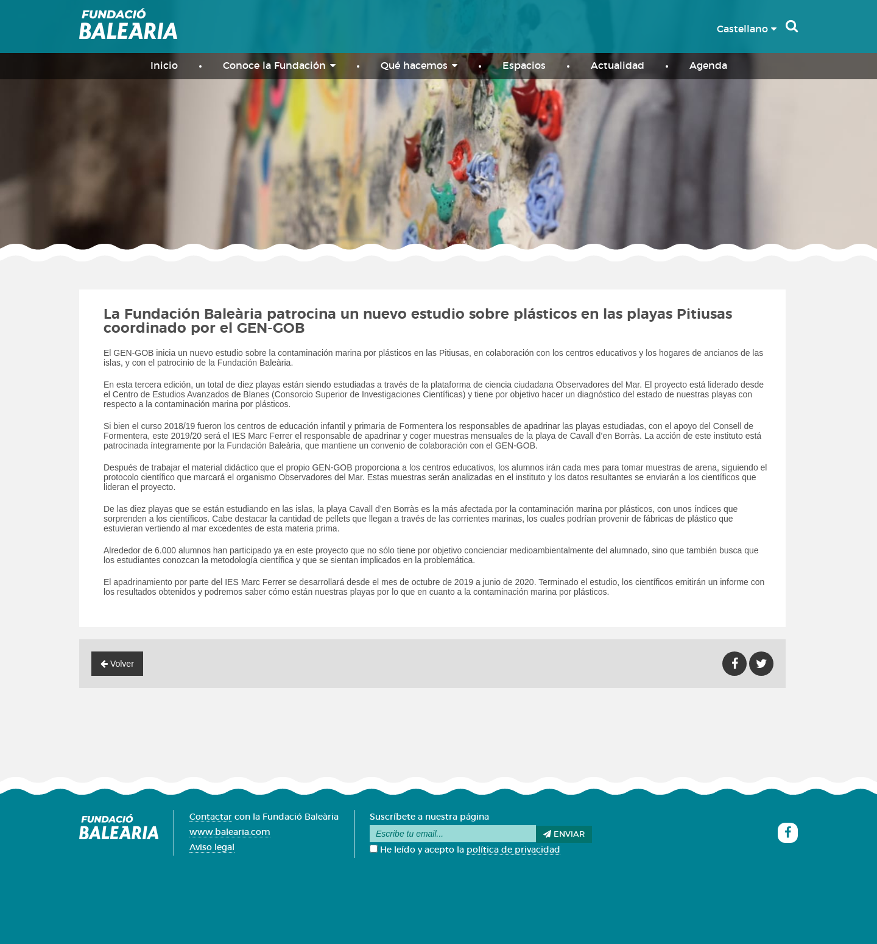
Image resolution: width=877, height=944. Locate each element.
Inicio (164, 66)
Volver (117, 664)
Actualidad (617, 66)
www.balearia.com (229, 832)
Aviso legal (211, 847)
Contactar (210, 817)
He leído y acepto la (465, 850)
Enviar (564, 834)
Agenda (708, 66)
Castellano (747, 29)
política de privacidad (513, 850)
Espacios (524, 66)
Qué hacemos (419, 65)
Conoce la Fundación (279, 65)
